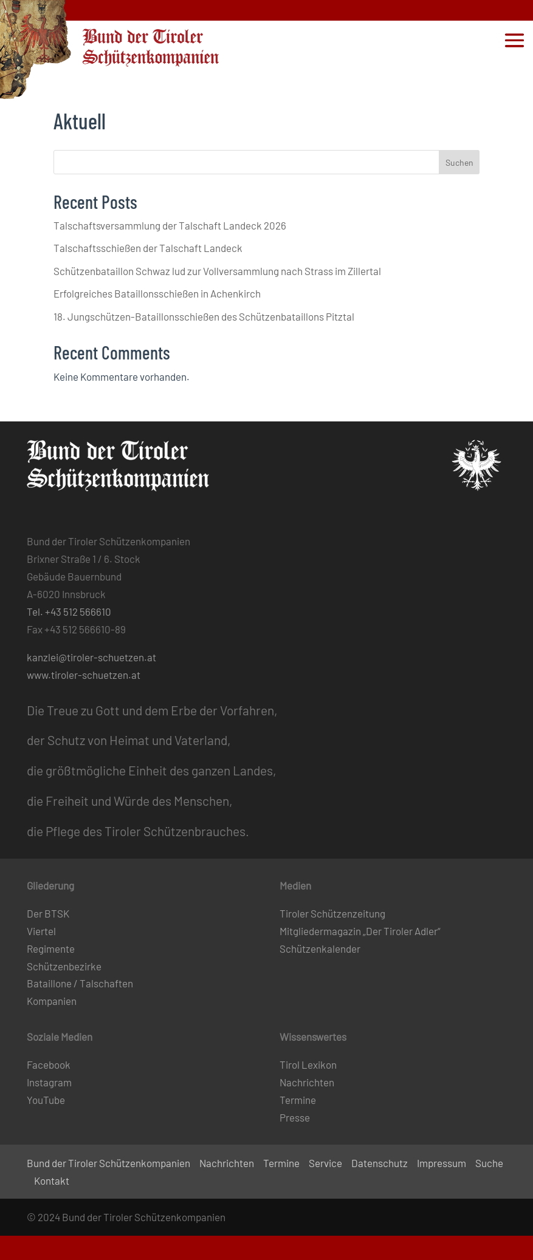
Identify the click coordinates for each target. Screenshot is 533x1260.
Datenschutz (379, 1163)
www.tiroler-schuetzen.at (83, 675)
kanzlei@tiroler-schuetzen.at (91, 657)
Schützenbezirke (64, 966)
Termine (298, 1100)
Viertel (41, 931)
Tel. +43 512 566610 (69, 611)
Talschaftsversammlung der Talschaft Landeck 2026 (169, 225)
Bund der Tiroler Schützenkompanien (108, 1163)
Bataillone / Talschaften (80, 983)
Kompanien (52, 1001)
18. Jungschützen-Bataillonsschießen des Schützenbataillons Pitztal (203, 316)
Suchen (459, 162)
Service (325, 1163)
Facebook (48, 1064)
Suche (489, 1163)
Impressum (441, 1163)
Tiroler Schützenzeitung (332, 913)
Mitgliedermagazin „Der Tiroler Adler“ (360, 931)
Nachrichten (307, 1082)
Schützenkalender (320, 948)
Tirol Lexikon (308, 1064)
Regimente (51, 948)
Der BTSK (48, 913)
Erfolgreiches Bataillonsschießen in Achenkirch (157, 293)
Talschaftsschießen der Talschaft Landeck (147, 248)
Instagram (49, 1082)
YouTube (46, 1100)
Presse (295, 1117)
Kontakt (51, 1180)
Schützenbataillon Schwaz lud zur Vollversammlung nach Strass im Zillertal (217, 271)
